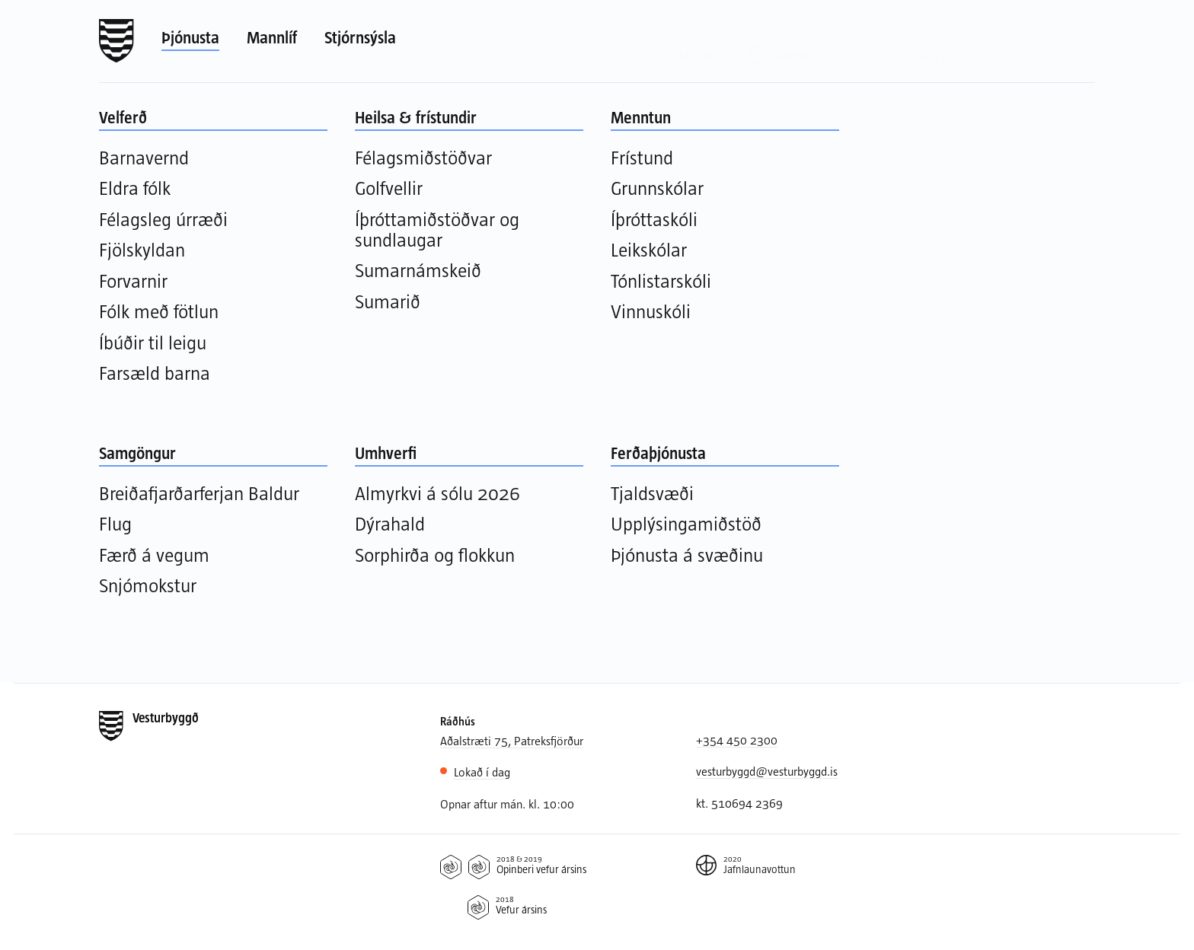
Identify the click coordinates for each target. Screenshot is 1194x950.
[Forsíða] (116, 41)
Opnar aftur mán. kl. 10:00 (507, 803)
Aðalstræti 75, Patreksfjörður (511, 740)
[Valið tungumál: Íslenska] (789, 40)
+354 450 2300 (736, 739)
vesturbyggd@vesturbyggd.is (767, 771)
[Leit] (890, 41)
